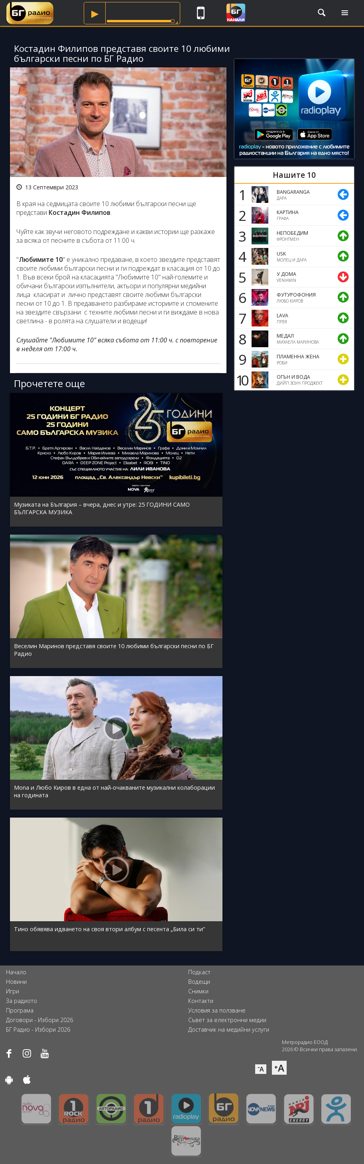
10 (241, 379)
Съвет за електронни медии (227, 1020)
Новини (16, 981)
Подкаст (199, 972)
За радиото (21, 1001)
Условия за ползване (217, 1010)
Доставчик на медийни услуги (228, 1029)
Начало (16, 972)
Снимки (198, 991)
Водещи (199, 981)
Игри (12, 991)
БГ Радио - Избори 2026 (38, 1029)
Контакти (200, 1001)
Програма (19, 1010)
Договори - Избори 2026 (39, 1020)
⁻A (261, 1069)
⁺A (279, 1067)
